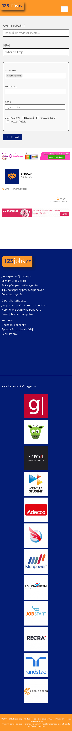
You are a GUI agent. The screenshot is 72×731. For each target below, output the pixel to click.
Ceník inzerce (10, 334)
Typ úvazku (11, 86)
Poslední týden (46, 117)
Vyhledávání (14, 26)
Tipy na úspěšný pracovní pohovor (23, 290)
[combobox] (36, 52)
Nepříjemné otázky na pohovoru (21, 309)
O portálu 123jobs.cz (14, 300)
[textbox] (36, 51)
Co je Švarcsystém (12, 294)
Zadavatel (10, 70)
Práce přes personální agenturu (21, 285)
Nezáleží (28, 117)
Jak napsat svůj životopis (16, 276)
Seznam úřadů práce (14, 281)
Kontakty (7, 320)
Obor (8, 102)
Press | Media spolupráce (17, 314)
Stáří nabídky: (12, 117)
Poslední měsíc (16, 121)
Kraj (6, 45)
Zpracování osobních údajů (18, 329)
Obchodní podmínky (14, 325)
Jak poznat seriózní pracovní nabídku (24, 305)
